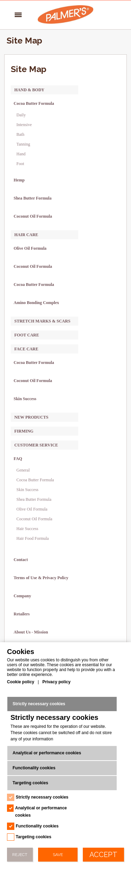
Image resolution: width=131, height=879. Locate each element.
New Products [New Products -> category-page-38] (31, 417)
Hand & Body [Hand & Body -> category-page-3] (29, 89)
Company (22, 595)
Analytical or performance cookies (47, 752)
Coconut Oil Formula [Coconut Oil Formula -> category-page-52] (33, 216)
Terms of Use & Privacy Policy (41, 577)
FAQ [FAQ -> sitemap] (18, 458)
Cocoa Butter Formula (35, 479)
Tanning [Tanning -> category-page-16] (23, 144)
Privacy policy (56, 681)
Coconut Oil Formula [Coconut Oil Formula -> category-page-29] (33, 266)
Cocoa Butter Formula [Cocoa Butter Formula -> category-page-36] (34, 362)
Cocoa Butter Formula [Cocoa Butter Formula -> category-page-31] (34, 284)
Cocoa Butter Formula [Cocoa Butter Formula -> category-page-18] (34, 103)
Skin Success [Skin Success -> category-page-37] (25, 398)
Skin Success (27, 489)
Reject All (19, 857)
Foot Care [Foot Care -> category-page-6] (26, 335)
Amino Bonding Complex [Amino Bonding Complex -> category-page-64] (36, 302)
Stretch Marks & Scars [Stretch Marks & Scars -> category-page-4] (42, 321)
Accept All (103, 856)
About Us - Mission (31, 632)
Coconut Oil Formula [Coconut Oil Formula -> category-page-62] (33, 380)
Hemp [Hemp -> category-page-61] (19, 180)
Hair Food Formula (32, 538)
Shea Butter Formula (33, 499)
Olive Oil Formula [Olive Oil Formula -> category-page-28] (30, 248)
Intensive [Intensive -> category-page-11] (24, 124)
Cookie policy (20, 681)
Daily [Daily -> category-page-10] (21, 114)
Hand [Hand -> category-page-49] (21, 153)
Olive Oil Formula (32, 509)
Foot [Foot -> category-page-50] (20, 163)
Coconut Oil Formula (34, 518)
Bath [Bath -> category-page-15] (20, 134)
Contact (21, 559)
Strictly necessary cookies (39, 703)
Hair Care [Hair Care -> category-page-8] (26, 234)
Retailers (22, 614)
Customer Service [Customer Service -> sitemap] (36, 445)
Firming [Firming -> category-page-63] (24, 431)
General (23, 470)
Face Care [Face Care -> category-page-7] (26, 349)
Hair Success (27, 528)
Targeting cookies (30, 782)
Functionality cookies (34, 767)
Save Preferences (57, 857)
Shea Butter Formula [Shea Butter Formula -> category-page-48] (32, 198)
